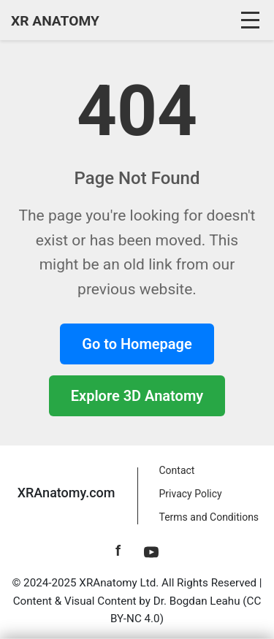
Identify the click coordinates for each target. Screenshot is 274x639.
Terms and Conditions (209, 517)
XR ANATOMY (55, 20)
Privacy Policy (190, 494)
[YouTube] (151, 550)
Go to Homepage (136, 344)
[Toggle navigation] (252, 20)
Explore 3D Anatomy (137, 396)
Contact (177, 470)
